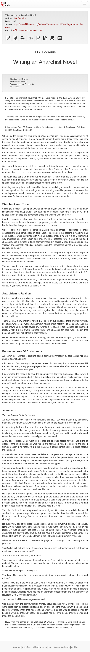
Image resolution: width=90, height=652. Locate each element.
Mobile (74, 647)
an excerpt (14, 87)
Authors (43, 647)
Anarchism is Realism (18, 82)
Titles (35, 647)
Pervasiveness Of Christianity (22, 84)
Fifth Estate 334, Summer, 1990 (28, 30)
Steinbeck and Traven (19, 79)
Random (17, 647)
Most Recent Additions (58, 647)
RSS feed (26, 647)
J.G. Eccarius (19, 18)
